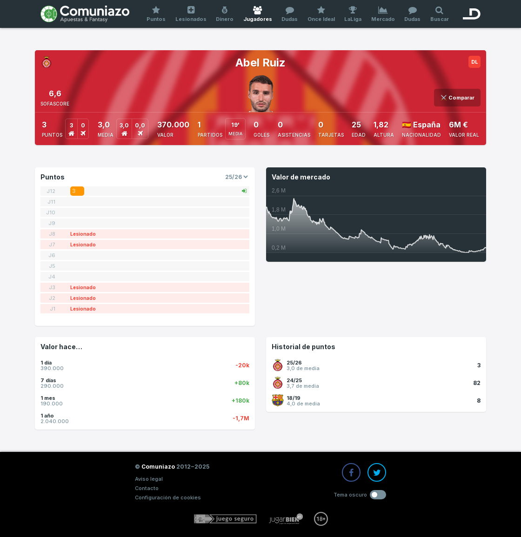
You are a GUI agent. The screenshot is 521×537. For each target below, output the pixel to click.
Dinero (225, 14)
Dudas (290, 14)
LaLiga (353, 14)
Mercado (383, 14)
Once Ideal (321, 14)
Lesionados (191, 14)
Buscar (440, 14)
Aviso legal (149, 479)
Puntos (156, 14)
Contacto (147, 488)
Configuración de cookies (168, 497)
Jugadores (258, 14)
